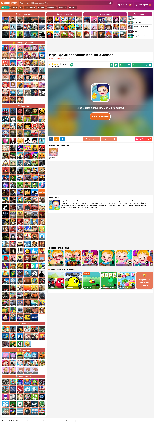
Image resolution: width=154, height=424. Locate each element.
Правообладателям (34, 421)
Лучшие (14, 7)
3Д (21, 7)
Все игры (72, 7)
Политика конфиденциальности (77, 421)
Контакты (22, 421)
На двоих (41, 7)
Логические (51, 7)
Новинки (5, 7)
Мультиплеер (30, 7)
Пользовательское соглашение (53, 421)
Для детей (62, 7)
